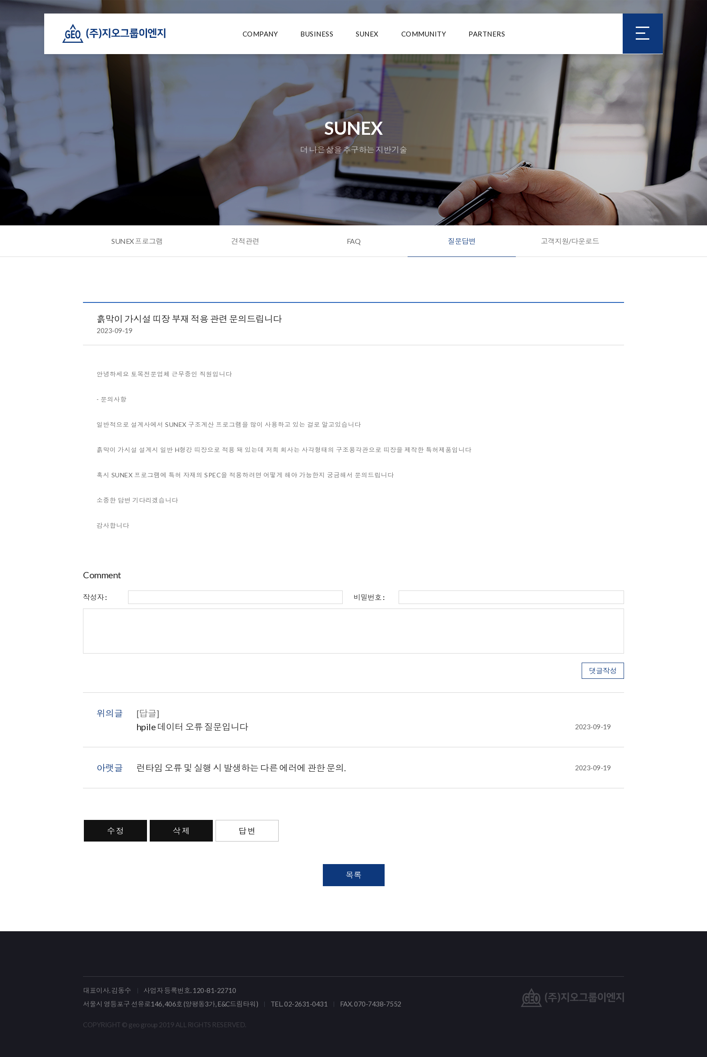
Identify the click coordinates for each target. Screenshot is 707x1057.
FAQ (354, 241)
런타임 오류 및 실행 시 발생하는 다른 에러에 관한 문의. (374, 767)
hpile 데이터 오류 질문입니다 (374, 726)
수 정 (115, 831)
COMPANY (260, 34)
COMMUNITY (423, 34)
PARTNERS (486, 34)
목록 (354, 875)
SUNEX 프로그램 (137, 241)
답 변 (247, 831)
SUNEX (367, 34)
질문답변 (462, 241)
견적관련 (245, 241)
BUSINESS (316, 34)
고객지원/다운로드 (570, 241)
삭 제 (181, 831)
